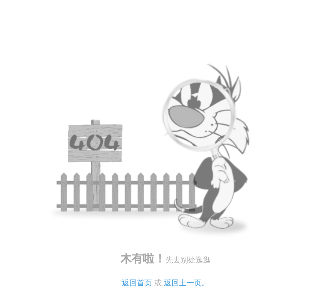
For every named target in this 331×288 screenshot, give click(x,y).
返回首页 (137, 283)
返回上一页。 (186, 283)
